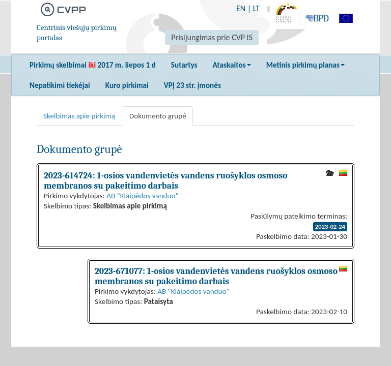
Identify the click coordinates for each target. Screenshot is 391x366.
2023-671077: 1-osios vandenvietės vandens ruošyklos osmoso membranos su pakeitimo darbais (216, 276)
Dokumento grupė (157, 115)
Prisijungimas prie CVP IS (212, 37)
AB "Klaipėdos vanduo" (142, 195)
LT (256, 8)
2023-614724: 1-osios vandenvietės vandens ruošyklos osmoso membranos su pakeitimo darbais (166, 180)
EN (240, 8)
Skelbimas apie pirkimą (79, 115)
